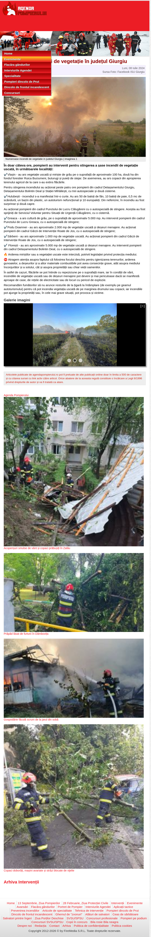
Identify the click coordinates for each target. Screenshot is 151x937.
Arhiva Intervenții (21, 882)
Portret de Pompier (70, 906)
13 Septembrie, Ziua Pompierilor (39, 903)
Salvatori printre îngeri (17, 918)
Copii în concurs (76, 922)
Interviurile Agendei (17, 70)
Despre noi (24, 925)
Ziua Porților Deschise (49, 918)
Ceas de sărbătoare (125, 914)
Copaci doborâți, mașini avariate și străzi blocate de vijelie (39, 870)
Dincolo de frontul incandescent (26, 87)
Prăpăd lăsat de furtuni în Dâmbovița (26, 633)
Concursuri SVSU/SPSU (47, 922)
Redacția (40, 925)
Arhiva (67, 925)
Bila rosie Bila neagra (104, 922)
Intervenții (117, 903)
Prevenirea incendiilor (25, 910)
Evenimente (12, 59)
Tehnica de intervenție (89, 910)
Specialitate (12, 76)
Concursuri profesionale (102, 918)
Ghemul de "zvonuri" (68, 914)
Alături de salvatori (97, 914)
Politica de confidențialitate (91, 925)
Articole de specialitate (57, 910)
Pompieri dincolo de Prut (21, 81)
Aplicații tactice (123, 906)
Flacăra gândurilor (17, 64)
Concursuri (12, 92)
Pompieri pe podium (134, 918)
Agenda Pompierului (16, 395)
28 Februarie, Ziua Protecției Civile (85, 903)
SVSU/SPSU (75, 918)
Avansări (22, 906)
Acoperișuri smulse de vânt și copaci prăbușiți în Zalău (37, 548)
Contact (54, 925)
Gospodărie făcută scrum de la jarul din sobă (31, 719)
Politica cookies (122, 925)
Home (8, 53)
